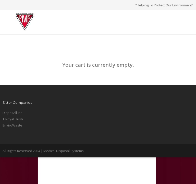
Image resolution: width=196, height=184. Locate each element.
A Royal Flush (13, 119)
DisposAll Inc (12, 112)
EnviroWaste (12, 125)
